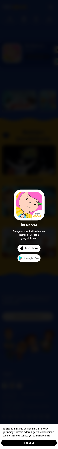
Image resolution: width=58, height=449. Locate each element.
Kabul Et (29, 443)
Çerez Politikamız (39, 435)
